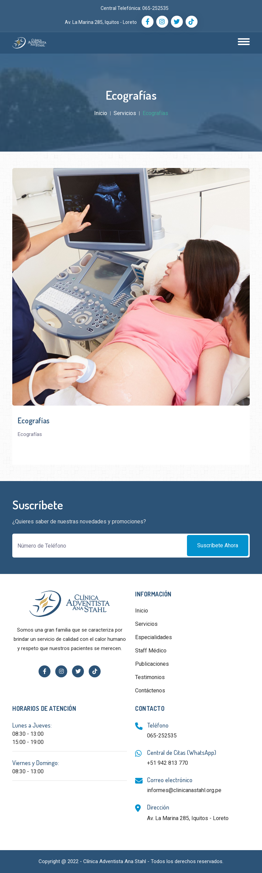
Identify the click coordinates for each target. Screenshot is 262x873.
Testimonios (150, 677)
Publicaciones (152, 664)
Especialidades (153, 637)
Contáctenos (150, 690)
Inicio (100, 113)
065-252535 (155, 8)
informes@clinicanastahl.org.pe (184, 790)
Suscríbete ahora (217, 545)
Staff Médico (150, 650)
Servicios (125, 113)
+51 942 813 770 (167, 763)
